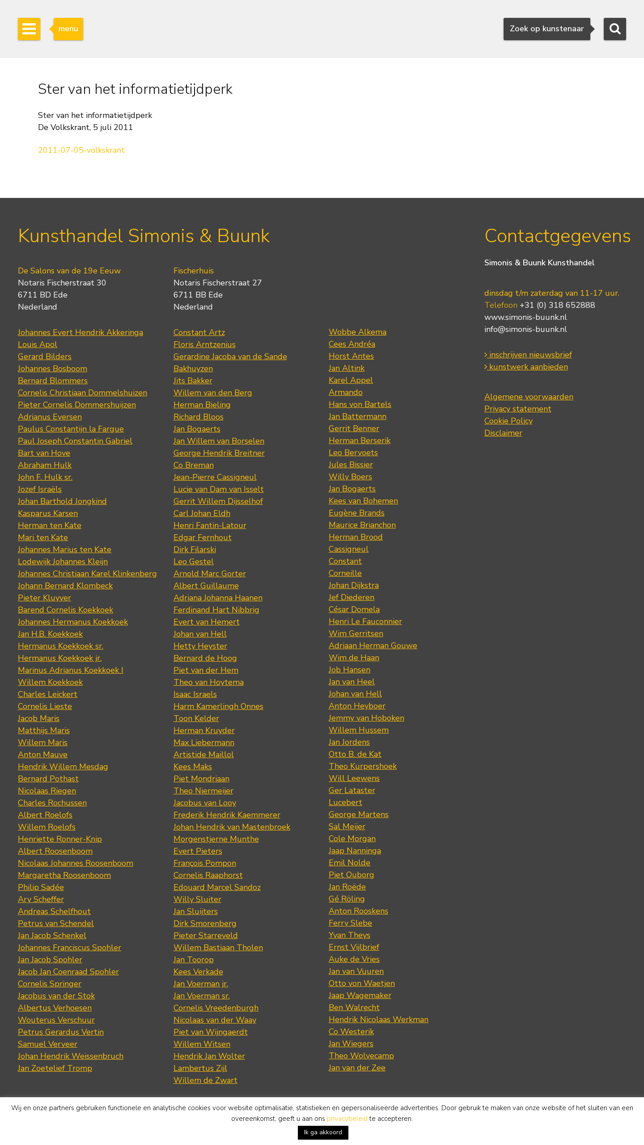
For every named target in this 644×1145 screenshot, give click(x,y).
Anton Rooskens (358, 911)
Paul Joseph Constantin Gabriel (75, 441)
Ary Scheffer (41, 899)
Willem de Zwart (205, 1080)
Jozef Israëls (40, 489)
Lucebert (345, 802)
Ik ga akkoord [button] (323, 1132)
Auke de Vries (354, 959)
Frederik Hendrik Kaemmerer (227, 814)
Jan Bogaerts (197, 429)
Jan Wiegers (351, 1043)
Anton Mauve (43, 754)
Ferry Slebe (350, 923)
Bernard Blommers (53, 380)
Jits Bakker (193, 380)
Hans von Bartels (360, 404)
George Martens (359, 814)
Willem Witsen (202, 1044)
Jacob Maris (38, 718)
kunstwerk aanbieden (526, 366)
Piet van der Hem (206, 670)
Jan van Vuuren (356, 971)
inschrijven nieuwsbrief (528, 354)
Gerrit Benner (354, 428)
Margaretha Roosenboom (64, 875)
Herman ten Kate (49, 525)
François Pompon (205, 863)
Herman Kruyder (204, 730)
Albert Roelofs (45, 814)
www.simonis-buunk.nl (525, 317)
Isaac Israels (195, 694)
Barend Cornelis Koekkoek (65, 609)
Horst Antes (351, 356)
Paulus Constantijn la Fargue (71, 429)
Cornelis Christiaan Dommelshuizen (82, 392)
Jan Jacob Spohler (50, 959)
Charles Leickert (47, 694)
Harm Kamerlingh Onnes (218, 706)
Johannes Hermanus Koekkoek (73, 622)
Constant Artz (199, 332)
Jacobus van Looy (205, 802)
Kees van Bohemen (363, 500)
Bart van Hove (44, 453)
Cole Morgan (352, 838)
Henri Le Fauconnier (365, 621)
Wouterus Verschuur (56, 1020)
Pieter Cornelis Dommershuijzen (77, 404)
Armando (346, 392)
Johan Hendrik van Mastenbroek (232, 827)
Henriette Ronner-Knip (60, 839)
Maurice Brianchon (362, 525)
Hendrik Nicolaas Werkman (378, 1019)
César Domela (354, 609)
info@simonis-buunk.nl (525, 329)
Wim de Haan (354, 657)
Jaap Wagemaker (360, 995)
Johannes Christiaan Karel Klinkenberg (87, 573)
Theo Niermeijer (203, 790)
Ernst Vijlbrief (354, 947)
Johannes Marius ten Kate (64, 549)
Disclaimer (503, 433)
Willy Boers (350, 476)
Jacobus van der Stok (56, 995)
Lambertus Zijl (200, 1068)
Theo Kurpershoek (363, 766)
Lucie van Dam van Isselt (219, 489)
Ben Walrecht (354, 1007)
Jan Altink (346, 368)
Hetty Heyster (200, 646)
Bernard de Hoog (205, 658)
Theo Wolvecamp (361, 1055)
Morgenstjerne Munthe (216, 839)
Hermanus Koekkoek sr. (60, 646)
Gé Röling (347, 898)
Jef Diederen (351, 597)
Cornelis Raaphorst (208, 875)
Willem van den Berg (213, 392)
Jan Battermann (357, 416)
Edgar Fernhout (203, 537)
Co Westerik (351, 1031)
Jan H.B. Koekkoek (50, 634)
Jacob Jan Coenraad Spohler (68, 971)
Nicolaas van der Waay (215, 1020)
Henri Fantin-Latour (210, 525)
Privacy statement (517, 408)
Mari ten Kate (43, 537)
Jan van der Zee (357, 1067)
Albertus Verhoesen (55, 1007)
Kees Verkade (198, 971)
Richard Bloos (199, 416)
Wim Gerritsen (356, 633)
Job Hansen (349, 669)
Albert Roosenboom (55, 851)
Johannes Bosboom (52, 368)
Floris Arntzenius (205, 344)
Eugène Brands (357, 512)
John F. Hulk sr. (45, 477)
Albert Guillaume (206, 585)
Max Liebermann (204, 742)
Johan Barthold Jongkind (62, 501)
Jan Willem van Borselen (219, 441)
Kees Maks (193, 766)
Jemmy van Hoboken (366, 718)
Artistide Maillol (204, 754)
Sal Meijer (347, 826)
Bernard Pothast (48, 778)
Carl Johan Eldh (202, 513)
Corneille (345, 573)
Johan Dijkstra (354, 585)
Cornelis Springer (49, 983)
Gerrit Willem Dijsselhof (218, 501)
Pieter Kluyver (44, 597)
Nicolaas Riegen (47, 790)
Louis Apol (37, 344)
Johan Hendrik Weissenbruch (70, 1056)
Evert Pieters (198, 851)
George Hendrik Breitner (219, 453)
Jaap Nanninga (355, 850)
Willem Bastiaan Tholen (218, 947)
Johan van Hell (200, 634)
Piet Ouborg (351, 874)
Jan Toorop (194, 959)
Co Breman (194, 465)
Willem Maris (43, 742)
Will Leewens (354, 778)
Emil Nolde (349, 862)
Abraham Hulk (45, 465)
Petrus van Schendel (56, 923)
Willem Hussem (359, 730)
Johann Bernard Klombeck (65, 585)
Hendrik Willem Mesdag (63, 766)
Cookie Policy (508, 420)
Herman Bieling (202, 404)
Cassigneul (349, 549)
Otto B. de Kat (355, 754)
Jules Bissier (351, 464)
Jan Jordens (349, 742)
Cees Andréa (352, 344)
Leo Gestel (194, 561)
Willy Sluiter (197, 899)
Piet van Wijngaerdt (211, 1032)
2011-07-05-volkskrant (81, 150)
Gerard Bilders (45, 356)
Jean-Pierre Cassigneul (215, 477)
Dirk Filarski (195, 549)
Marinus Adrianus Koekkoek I (70, 670)
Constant (345, 561)
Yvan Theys (349, 935)
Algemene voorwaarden (528, 396)
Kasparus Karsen (48, 513)
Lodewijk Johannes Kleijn (63, 561)
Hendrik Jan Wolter (209, 1056)
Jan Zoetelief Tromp (55, 1068)
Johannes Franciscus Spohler (69, 947)
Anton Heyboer (357, 705)
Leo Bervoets (353, 452)
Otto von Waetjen (362, 983)
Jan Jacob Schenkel (52, 935)
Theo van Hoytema (209, 682)
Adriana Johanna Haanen (218, 597)
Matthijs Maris (44, 730)
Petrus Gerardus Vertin (61, 1032)
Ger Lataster (352, 790)
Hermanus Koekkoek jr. (60, 658)
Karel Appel (351, 380)
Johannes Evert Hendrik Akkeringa (80, 332)
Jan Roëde (347, 886)
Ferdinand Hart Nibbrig (216, 609)
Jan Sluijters (196, 911)
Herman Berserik (359, 440)
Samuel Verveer (47, 1044)
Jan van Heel (352, 681)
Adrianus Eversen (50, 416)
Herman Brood (356, 537)
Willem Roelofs (47, 827)
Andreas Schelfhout (54, 911)
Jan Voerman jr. (201, 983)
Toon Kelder (196, 718)
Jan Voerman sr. (202, 995)
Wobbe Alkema (357, 332)
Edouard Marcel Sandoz (217, 887)
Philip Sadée (41, 887)
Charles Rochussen (52, 802)
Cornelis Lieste (45, 706)
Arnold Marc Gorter (210, 573)
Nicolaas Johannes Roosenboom (75, 863)
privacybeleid (347, 1118)
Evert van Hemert (207, 622)
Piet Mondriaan (201, 778)
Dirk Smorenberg (205, 923)
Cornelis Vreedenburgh (216, 1007)
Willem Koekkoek (50, 682)
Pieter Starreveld (206, 935)
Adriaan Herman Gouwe (373, 645)
